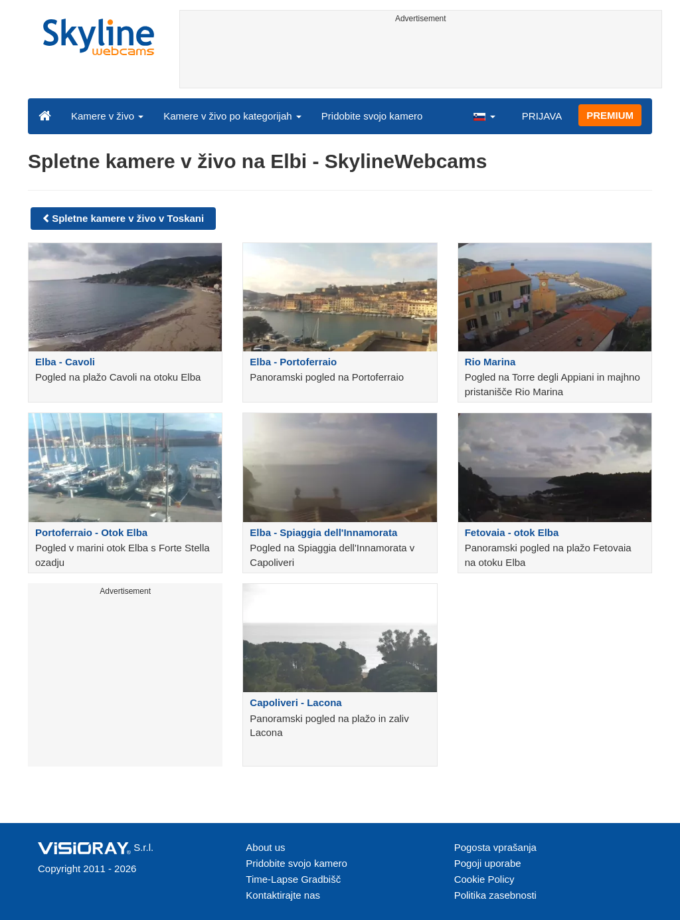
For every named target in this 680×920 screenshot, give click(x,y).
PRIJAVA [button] (542, 116)
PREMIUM (610, 115)
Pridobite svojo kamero (372, 116)
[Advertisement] (421, 58)
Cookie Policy (484, 879)
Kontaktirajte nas (283, 895)
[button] (484, 115)
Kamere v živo (107, 116)
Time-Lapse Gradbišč (293, 879)
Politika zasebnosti (495, 895)
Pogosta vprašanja (495, 847)
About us (265, 847)
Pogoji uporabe (487, 863)
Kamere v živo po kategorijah (232, 116)
